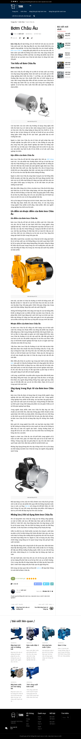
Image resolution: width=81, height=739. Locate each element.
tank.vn (39, 568)
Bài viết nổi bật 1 (52, 718)
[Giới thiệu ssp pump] (60, 74)
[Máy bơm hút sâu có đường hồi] (17, 633)
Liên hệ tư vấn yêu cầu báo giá (21, 16)
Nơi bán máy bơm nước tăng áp (68, 56)
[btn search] (68, 717)
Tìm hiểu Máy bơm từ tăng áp (68, 35)
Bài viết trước (17, 604)
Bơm (12, 363)
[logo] (17, 8)
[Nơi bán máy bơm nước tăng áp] (60, 55)
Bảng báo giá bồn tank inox (57, 11)
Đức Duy (21, 34)
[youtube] (15, 1)
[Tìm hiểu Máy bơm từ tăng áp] (60, 36)
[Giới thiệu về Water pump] (60, 45)
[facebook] (11, 1)
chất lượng (50, 159)
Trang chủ (15, 11)
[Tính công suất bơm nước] (33, 672)
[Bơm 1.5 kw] (64, 633)
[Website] (45, 591)
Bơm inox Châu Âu (16, 50)
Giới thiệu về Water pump (68, 45)
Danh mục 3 (40, 728)
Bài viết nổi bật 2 (52, 723)
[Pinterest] (48, 591)
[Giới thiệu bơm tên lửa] (60, 65)
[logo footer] (17, 715)
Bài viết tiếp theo (46, 604)
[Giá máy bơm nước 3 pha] (48, 633)
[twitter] (13, 1)
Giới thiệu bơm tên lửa (68, 64)
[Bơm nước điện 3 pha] (33, 633)
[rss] (17, 1)
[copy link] (32, 38)
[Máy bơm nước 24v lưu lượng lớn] (17, 672)
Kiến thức (24, 11)
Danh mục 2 (40, 723)
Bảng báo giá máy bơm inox (37, 11)
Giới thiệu (28, 725)
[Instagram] (50, 591)
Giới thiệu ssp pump (68, 73)
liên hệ (27, 506)
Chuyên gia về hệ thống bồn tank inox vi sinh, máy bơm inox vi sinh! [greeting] (36, 1)
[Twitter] (46, 591)
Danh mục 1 (40, 718)
